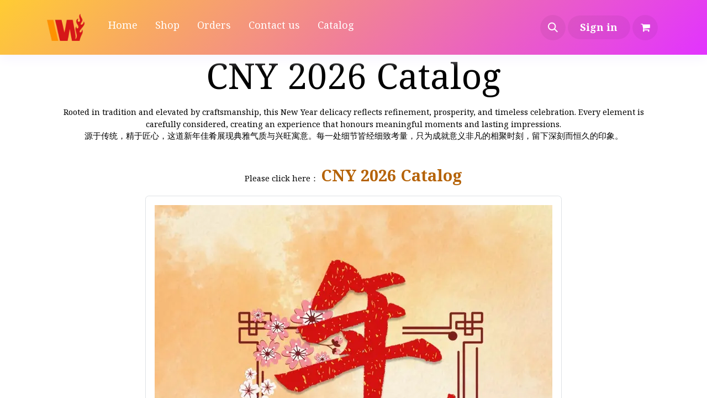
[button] (553, 27)
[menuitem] (123, 27)
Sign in (599, 27)
